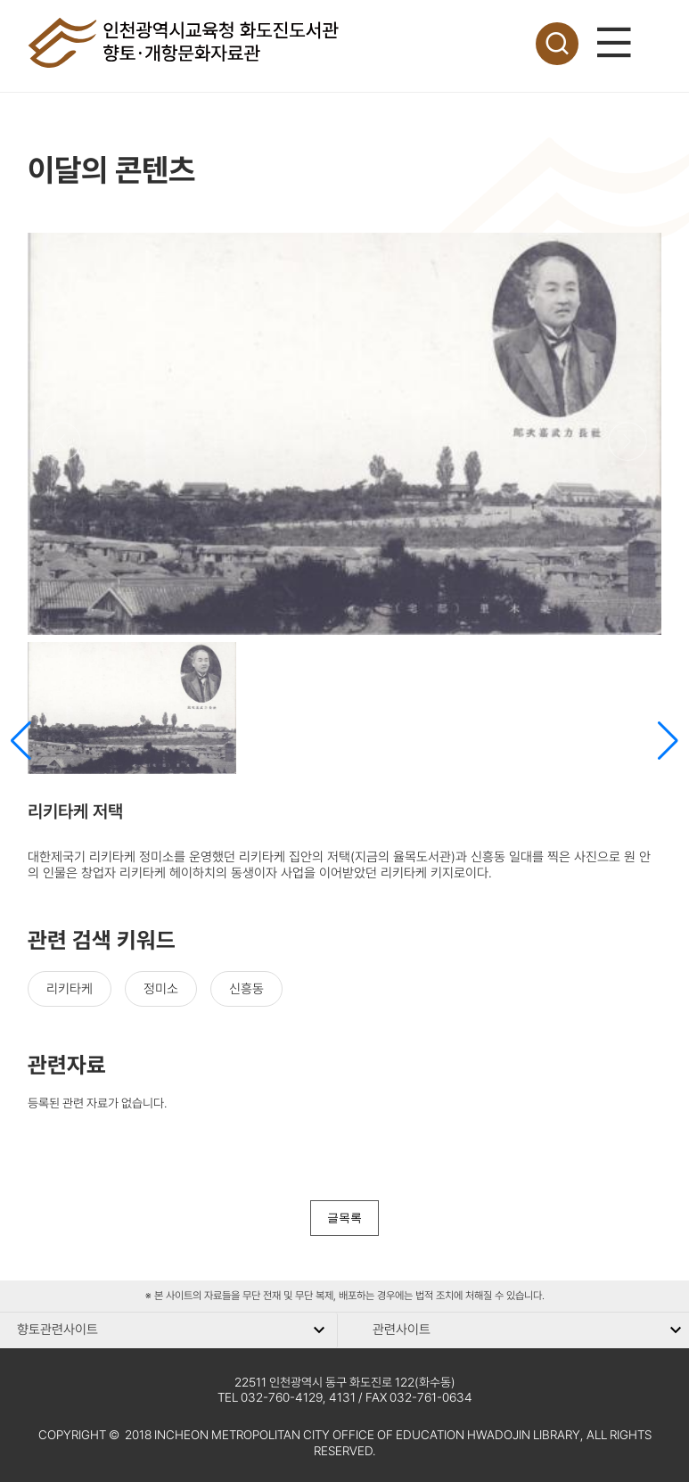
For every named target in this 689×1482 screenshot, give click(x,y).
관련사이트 (402, 1329)
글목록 (344, 1217)
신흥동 (246, 989)
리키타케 (69, 989)
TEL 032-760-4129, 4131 (286, 1397)
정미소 (161, 989)
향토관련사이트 (57, 1329)
